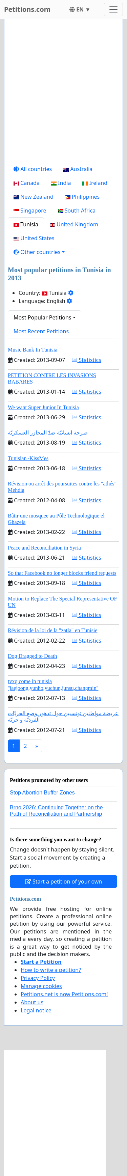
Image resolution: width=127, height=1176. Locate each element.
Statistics (86, 360)
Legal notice (36, 1010)
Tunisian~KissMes (28, 458)
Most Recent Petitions (41, 331)
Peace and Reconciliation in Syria (44, 548)
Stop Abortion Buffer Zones (42, 792)
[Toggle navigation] (113, 9)
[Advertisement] (63, 93)
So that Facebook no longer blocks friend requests (62, 573)
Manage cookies (41, 986)
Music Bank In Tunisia (32, 350)
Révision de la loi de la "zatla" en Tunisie (53, 630)
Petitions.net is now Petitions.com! (64, 994)
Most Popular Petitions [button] (42, 317)
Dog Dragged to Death (32, 656)
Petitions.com (27, 9)
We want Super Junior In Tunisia (43, 407)
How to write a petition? (51, 970)
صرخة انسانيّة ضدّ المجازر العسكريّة (48, 433)
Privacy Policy (38, 978)
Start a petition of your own (63, 881)
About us (32, 1002)
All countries (33, 169)
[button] (39, 252)
